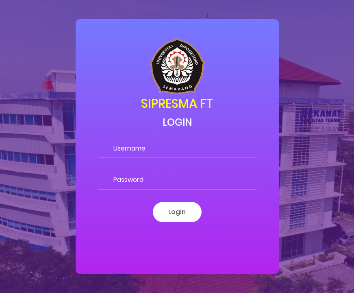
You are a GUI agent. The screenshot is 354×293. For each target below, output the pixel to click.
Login (177, 211)
